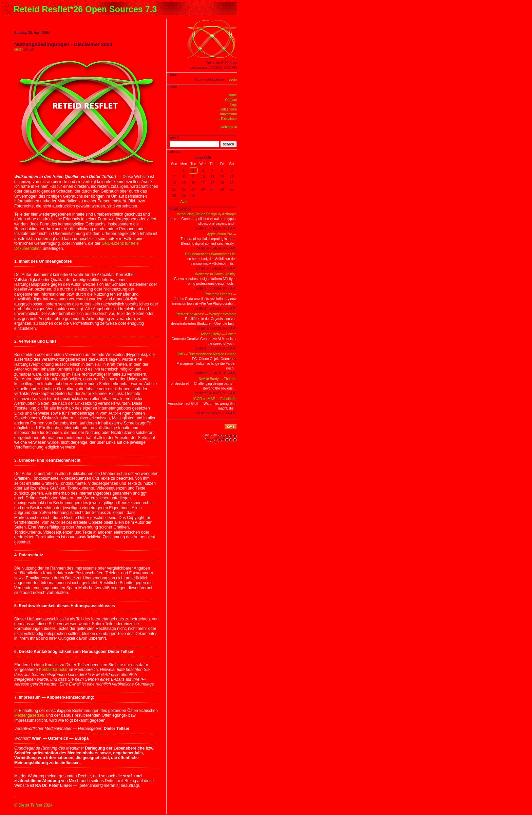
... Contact (229, 100)
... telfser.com (227, 109)
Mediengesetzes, (29, 715)
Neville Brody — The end (217, 379)
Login (233, 79)
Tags (233, 104)
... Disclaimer (227, 119)
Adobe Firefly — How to (218, 334)
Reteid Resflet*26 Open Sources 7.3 (85, 9)
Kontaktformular (53, 669)
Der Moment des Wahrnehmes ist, (210, 254)
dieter (18, 49)
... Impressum (226, 114)
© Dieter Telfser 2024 (33, 805)
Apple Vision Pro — (221, 234)
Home (232, 95)
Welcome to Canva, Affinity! (215, 274)
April (183, 201)
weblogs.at (229, 127)
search (228, 144)
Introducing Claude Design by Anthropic (206, 214)
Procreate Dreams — (220, 294)
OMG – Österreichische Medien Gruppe (206, 354)
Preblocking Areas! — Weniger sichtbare (205, 314)
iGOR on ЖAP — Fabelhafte (214, 399)
